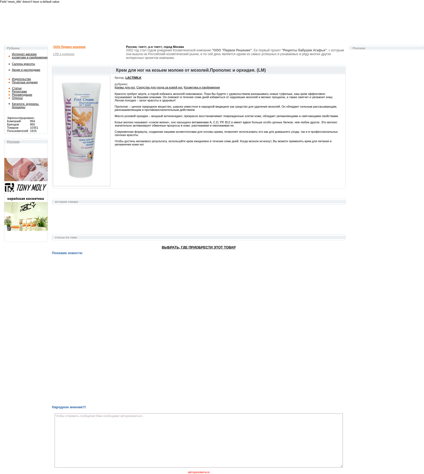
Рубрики (13, 48)
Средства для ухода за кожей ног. (160, 87)
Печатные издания (25, 82)
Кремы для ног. (125, 87)
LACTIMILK (133, 77)
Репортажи (19, 91)
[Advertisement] (198, 222)
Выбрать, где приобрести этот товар (199, 247)
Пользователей (17, 130)
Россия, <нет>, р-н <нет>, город (155, 46)
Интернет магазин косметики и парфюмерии (30, 55)
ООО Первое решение (69, 46)
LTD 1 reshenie (63, 54)
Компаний (14, 121)
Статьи (17, 88)
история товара (66, 201)
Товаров (12, 127)
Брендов (13, 124)
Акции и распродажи (26, 69)
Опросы (17, 98)
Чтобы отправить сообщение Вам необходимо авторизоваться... (199, 440)
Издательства (21, 79)
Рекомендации (22, 94)
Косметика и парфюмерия (202, 87)
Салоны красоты (23, 63)
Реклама (13, 141)
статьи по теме (66, 237)
